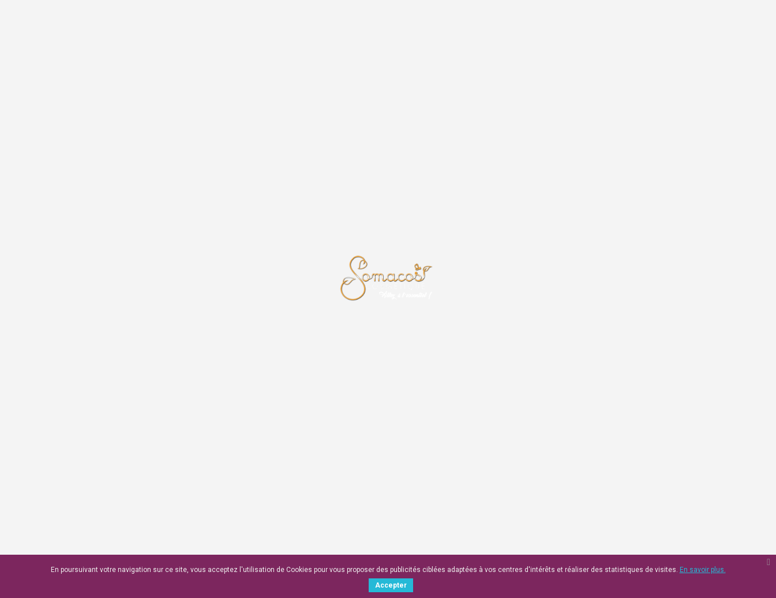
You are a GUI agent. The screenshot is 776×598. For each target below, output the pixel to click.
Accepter (391, 585)
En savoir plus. (703, 570)
